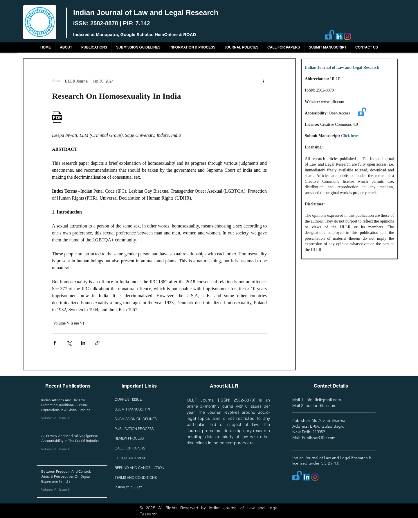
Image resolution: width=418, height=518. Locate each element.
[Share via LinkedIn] (83, 343)
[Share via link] (97, 343)
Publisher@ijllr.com (319, 437)
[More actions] (263, 81)
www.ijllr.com (332, 102)
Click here (349, 136)
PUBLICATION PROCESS (134, 428)
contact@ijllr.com (321, 405)
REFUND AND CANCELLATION (139, 467)
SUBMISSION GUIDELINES (136, 419)
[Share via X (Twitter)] (69, 343)
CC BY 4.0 (330, 463)
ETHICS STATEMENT (131, 458)
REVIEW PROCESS (129, 438)
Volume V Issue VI (68, 323)
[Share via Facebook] (54, 343)
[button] (94, 47)
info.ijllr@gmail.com (323, 399)
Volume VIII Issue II (55, 418)
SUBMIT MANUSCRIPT (133, 409)
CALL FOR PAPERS (130, 448)
